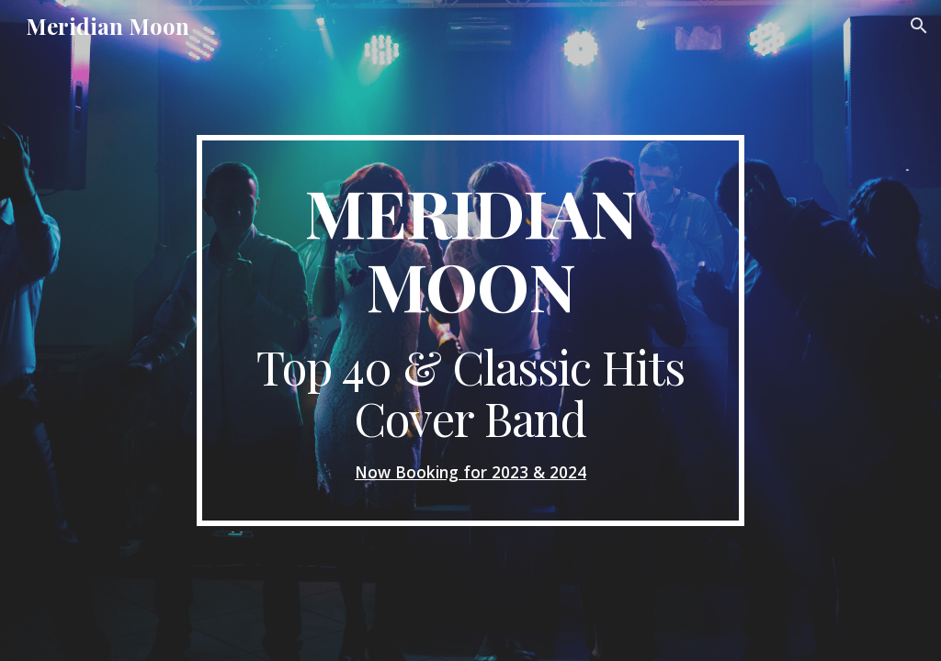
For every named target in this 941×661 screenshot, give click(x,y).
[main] (470, 331)
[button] (919, 26)
